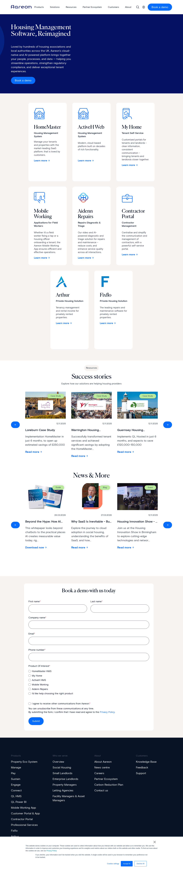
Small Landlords (62, 773)
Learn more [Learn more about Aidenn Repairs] (84, 258)
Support (141, 773)
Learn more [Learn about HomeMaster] (40, 160)
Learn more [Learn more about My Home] (128, 165)
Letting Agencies (63, 790)
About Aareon (103, 761)
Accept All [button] (126, 864)
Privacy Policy (52, 851)
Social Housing (62, 767)
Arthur (15, 836)
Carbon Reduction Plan (108, 784)
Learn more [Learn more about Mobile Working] (40, 258)
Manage (16, 767)
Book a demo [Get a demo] (23, 80)
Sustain (15, 779)
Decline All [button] (140, 864)
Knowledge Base (146, 761)
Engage (15, 784)
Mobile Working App (23, 807)
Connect (16, 790)
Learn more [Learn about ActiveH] (84, 160)
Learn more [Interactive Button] (62, 323)
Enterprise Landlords (65, 779)
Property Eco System (24, 761)
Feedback (142, 767)
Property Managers (65, 784)
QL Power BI (18, 802)
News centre (102, 767)
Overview (58, 761)
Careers (99, 773)
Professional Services (24, 825)
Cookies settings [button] (113, 864)
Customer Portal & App (25, 813)
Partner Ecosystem (106, 779)
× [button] (154, 842)
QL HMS (16, 796)
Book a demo (160, 7)
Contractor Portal (22, 819)
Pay (13, 773)
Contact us (101, 790)
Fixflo (14, 830)
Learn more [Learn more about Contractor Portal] (128, 254)
